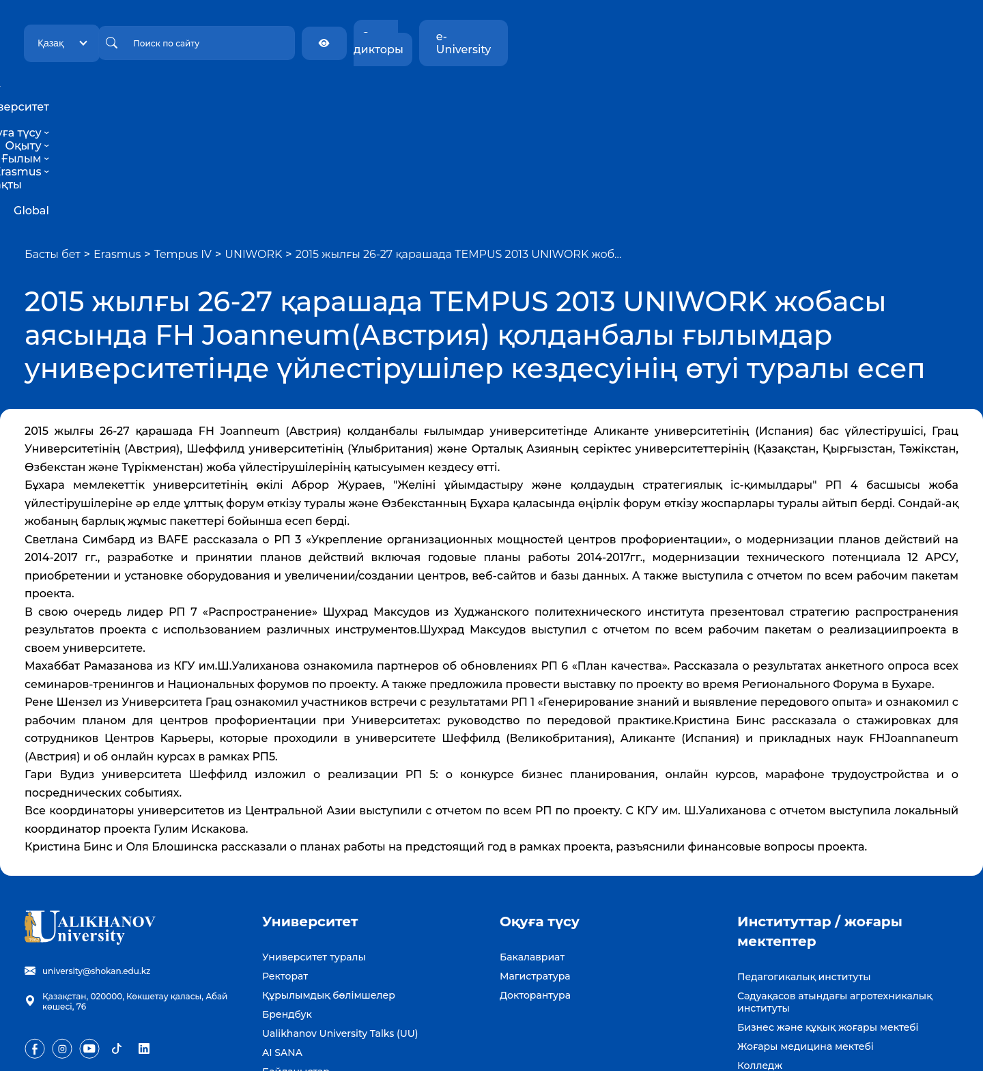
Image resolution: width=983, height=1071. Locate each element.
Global (710, 93)
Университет (296, 93)
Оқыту (448, 93)
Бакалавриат (532, 840)
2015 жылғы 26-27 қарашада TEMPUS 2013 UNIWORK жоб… (459, 137)
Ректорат (285, 859)
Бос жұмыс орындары (317, 974)
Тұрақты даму (642, 93)
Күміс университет (784, 968)
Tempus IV (183, 137)
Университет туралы (314, 840)
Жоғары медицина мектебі (805, 930)
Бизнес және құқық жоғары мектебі (828, 910)
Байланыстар (296, 955)
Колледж (759, 949)
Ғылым (504, 93)
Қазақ (182, 36)
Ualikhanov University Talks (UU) (340, 917)
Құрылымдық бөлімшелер (328, 878)
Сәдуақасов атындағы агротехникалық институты (834, 885)
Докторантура (535, 878)
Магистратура (535, 859)
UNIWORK (253, 137)
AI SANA (282, 936)
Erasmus (565, 93)
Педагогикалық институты (803, 860)
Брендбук (287, 897)
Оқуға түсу (381, 93)
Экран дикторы (809, 36)
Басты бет (53, 137)
